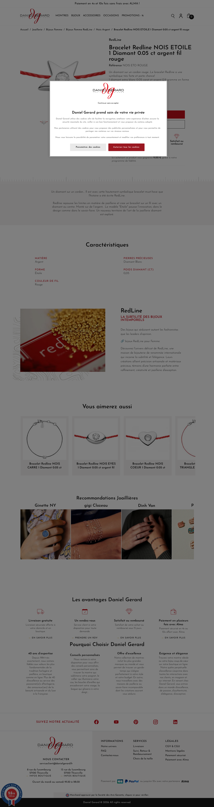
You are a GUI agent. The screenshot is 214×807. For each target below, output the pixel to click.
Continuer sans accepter (108, 103)
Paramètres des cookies (88, 147)
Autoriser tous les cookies (126, 147)
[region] (108, 119)
